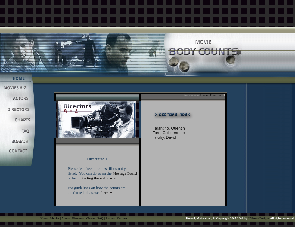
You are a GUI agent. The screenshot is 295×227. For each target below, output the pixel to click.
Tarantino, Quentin (169, 128)
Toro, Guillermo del (169, 132)
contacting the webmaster (96, 178)
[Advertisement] (147, 13)
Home (203, 95)
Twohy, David (164, 137)
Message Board (125, 173)
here (104, 192)
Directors (215, 95)
